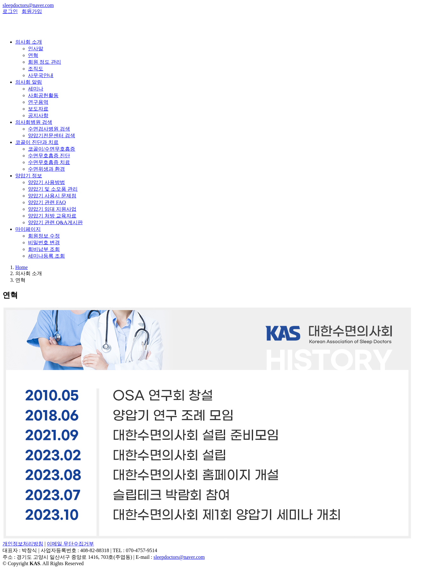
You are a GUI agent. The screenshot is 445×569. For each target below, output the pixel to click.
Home (21, 267)
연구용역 (38, 102)
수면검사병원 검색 (49, 129)
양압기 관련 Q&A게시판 (55, 222)
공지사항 (38, 115)
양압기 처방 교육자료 (52, 215)
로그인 (10, 11)
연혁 (33, 55)
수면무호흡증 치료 (49, 162)
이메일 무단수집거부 (70, 543)
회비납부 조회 (44, 249)
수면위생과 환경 (46, 169)
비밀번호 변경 (44, 242)
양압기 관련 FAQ (47, 202)
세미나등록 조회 (46, 256)
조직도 (35, 68)
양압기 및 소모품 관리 (53, 189)
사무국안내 (40, 75)
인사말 (35, 48)
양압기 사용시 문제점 (52, 195)
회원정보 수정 (44, 235)
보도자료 (38, 108)
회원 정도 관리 (44, 62)
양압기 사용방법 (46, 182)
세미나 (35, 88)
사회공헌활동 (43, 95)
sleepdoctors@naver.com (28, 5)
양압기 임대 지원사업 (52, 209)
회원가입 (32, 11)
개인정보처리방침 (23, 543)
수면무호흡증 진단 (49, 155)
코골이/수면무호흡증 (51, 149)
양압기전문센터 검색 (51, 135)
